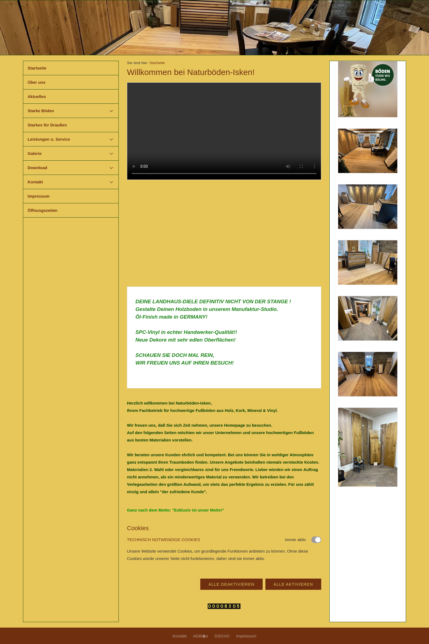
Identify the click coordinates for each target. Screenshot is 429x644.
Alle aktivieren (293, 584)
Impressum (39, 196)
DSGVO (222, 636)
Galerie (35, 153)
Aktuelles (37, 96)
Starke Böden (41, 110)
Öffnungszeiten (42, 210)
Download (37, 167)
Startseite (37, 68)
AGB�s (200, 636)
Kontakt (35, 182)
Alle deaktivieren (231, 584)
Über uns (36, 82)
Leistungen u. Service (49, 139)
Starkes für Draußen (47, 125)
